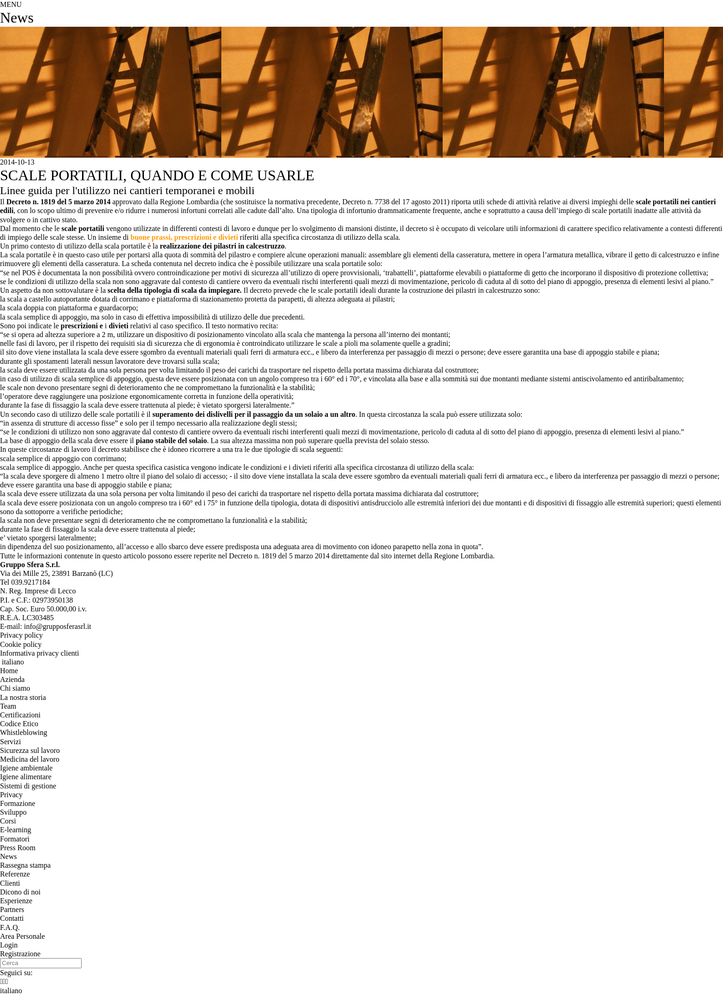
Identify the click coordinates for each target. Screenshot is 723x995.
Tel (25, 582)
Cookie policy (20, 644)
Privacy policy (21, 635)
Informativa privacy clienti (39, 653)
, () (56, 573)
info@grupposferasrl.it (57, 626)
